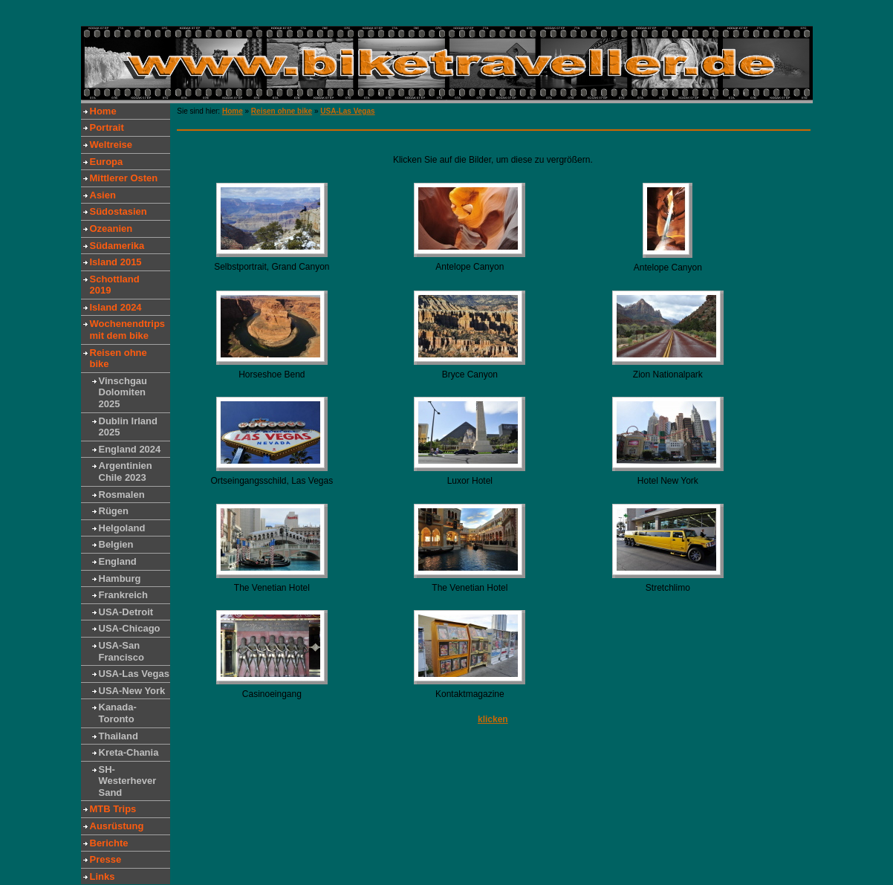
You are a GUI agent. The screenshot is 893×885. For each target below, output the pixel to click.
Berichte (109, 843)
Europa (106, 161)
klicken (493, 719)
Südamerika (117, 245)
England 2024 (130, 449)
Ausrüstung (117, 825)
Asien (103, 195)
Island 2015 (116, 262)
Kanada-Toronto (118, 712)
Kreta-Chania (129, 752)
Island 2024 (116, 307)
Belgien (116, 544)
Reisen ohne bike (118, 358)
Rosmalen (122, 494)
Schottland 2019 (115, 284)
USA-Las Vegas (134, 673)
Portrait (107, 127)
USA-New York (132, 690)
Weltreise (111, 144)
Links (102, 876)
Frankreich (123, 594)
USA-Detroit (126, 611)
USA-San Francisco (121, 651)
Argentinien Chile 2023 (125, 471)
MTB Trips (113, 808)
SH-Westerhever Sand (128, 781)
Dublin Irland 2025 (128, 426)
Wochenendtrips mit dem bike (128, 329)
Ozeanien (111, 228)
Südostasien (118, 211)
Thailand (118, 736)
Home (103, 111)
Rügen (114, 510)
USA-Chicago (129, 628)
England (118, 561)
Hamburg (120, 578)
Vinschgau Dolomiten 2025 (123, 392)
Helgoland (122, 528)
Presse (106, 859)
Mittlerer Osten (124, 178)
